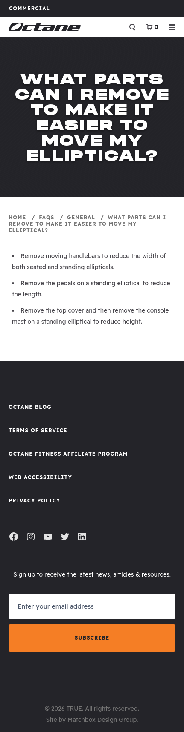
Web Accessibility (40, 477)
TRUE (74, 708)
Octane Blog (30, 407)
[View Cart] (152, 26)
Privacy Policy (34, 500)
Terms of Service (38, 430)
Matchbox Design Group (102, 719)
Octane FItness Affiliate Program (68, 454)
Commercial (33, 8)
